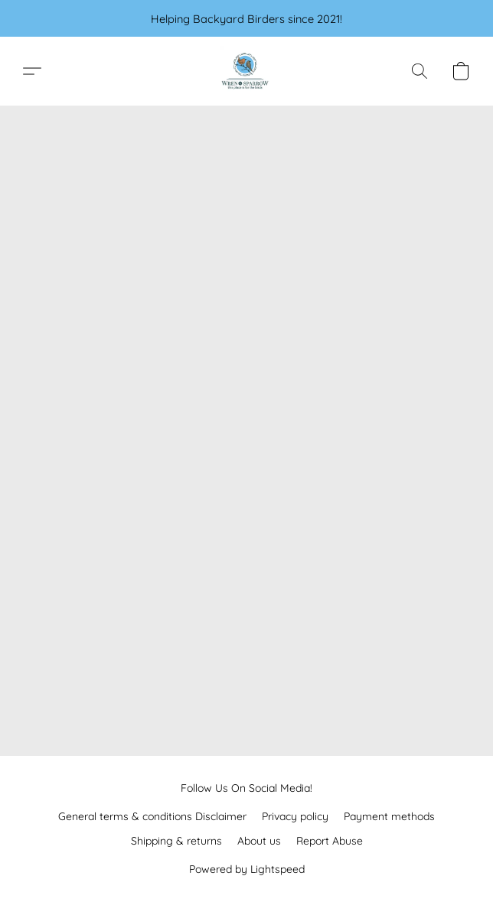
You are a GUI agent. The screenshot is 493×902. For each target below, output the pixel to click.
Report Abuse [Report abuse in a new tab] (329, 841)
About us (259, 841)
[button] (246, 71)
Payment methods (389, 816)
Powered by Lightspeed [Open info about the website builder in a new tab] (247, 869)
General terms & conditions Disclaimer (152, 816)
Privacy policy (295, 816)
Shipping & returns (176, 841)
